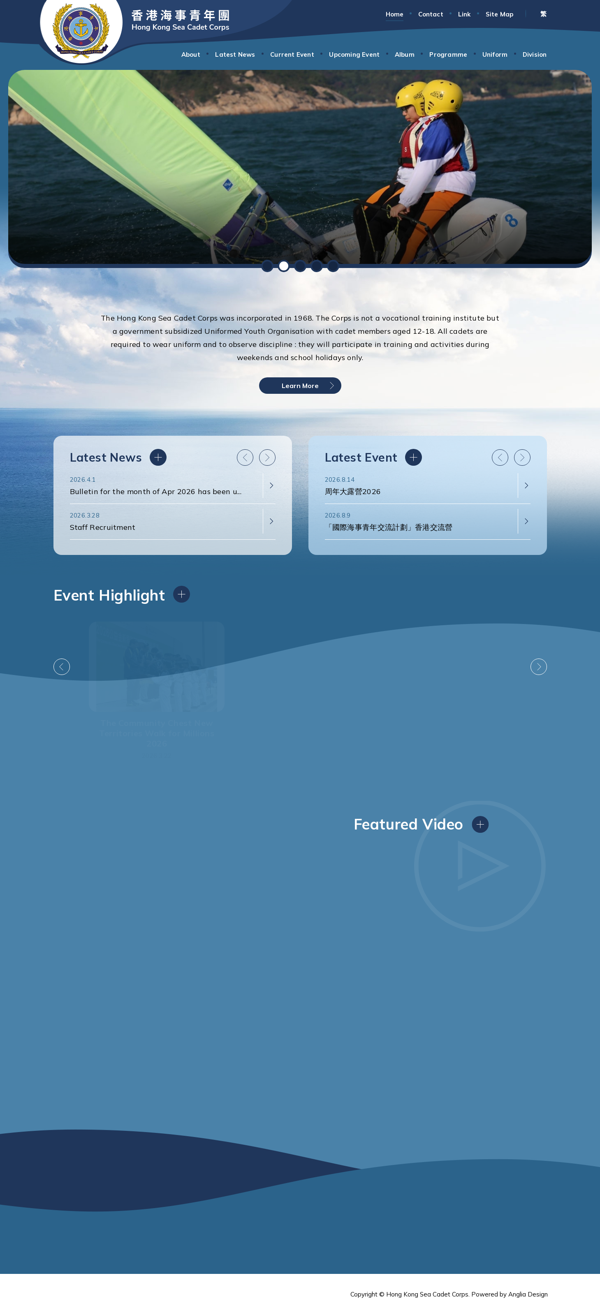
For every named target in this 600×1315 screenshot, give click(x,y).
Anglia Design (528, 1294)
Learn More (300, 385)
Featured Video (408, 824)
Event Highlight (109, 595)
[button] (267, 266)
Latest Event (491, 457)
